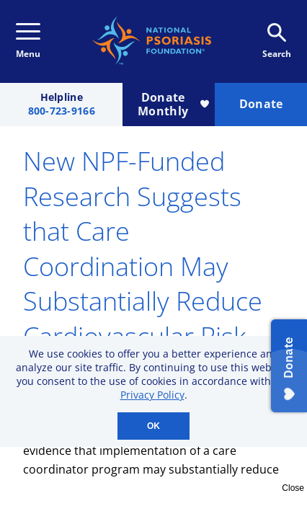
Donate (261, 104)
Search (276, 41)
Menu (28, 41)
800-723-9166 (61, 111)
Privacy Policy (152, 395)
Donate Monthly (173, 104)
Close (293, 488)
